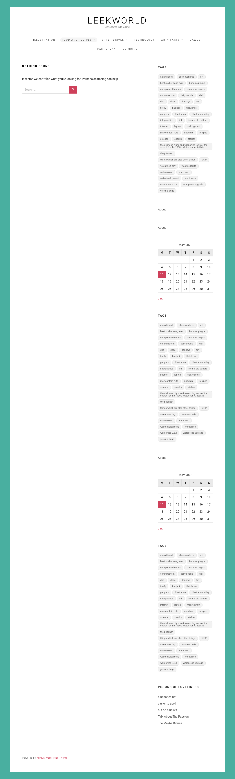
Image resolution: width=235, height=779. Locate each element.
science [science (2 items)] (164, 138)
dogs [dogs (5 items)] (173, 101)
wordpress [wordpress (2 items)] (190, 178)
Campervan (106, 48)
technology (144, 39)
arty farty (170, 39)
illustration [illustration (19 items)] (180, 114)
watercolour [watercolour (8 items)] (166, 172)
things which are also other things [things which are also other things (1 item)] (177, 159)
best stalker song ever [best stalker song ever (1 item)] (171, 83)
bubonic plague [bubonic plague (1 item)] (197, 83)
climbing (130, 48)
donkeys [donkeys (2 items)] (186, 101)
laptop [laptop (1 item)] (177, 126)
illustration (44, 39)
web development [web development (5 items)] (169, 178)
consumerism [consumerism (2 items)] (167, 95)
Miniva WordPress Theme (52, 757)
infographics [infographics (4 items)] (166, 120)
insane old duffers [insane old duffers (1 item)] (197, 120)
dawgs (195, 39)
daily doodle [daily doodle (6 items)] (187, 95)
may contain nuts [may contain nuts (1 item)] (169, 132)
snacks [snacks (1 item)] (178, 138)
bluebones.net (167, 697)
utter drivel (113, 39)
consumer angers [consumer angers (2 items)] (196, 89)
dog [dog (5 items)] (162, 101)
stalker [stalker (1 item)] (191, 138)
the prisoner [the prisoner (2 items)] (166, 153)
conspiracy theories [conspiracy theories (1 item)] (170, 89)
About (162, 209)
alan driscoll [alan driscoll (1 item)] (166, 76)
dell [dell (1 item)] (201, 95)
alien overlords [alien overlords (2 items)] (186, 76)
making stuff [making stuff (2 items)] (193, 126)
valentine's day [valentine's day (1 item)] (168, 166)
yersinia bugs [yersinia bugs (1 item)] (167, 190)
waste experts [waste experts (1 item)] (189, 166)
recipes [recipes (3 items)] (203, 132)
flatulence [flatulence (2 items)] (191, 107)
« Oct (161, 299)
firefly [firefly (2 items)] (163, 107)
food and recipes (77, 39)
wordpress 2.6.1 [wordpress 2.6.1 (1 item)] (168, 184)
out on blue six (167, 710)
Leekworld (118, 20)
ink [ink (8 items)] (180, 120)
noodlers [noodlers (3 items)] (189, 132)
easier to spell (167, 703)
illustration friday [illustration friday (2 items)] (200, 114)
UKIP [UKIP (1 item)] (204, 159)
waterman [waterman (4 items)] (184, 172)
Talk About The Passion (173, 716)
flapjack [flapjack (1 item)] (176, 107)
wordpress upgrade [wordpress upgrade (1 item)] (193, 184)
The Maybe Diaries (170, 723)
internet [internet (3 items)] (164, 126)
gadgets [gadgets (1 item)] (164, 114)
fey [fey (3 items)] (197, 101)
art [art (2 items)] (201, 76)
